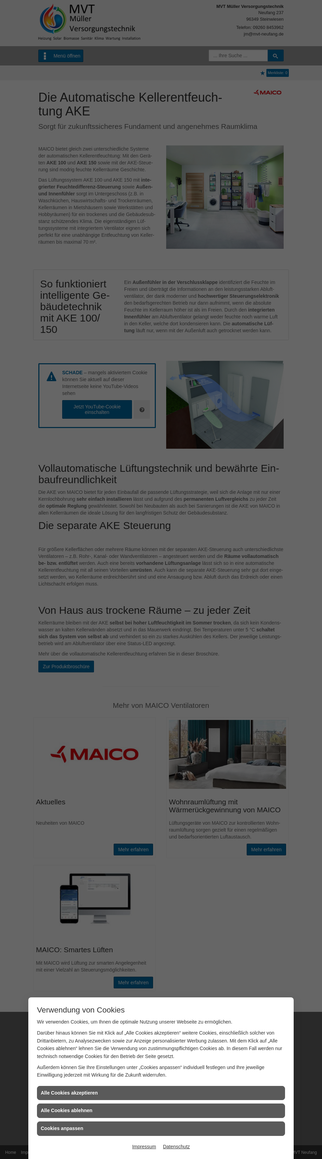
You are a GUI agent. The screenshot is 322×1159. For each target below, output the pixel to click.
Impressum (144, 1146)
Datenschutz (176, 1146)
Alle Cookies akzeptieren (69, 1093)
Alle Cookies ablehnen (66, 1110)
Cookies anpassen (62, 1128)
